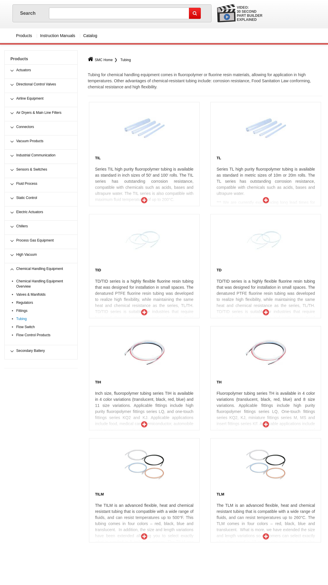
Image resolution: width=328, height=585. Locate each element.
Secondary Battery (30, 351)
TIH (98, 382)
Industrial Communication (35, 155)
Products (24, 35)
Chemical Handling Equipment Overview (39, 283)
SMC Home (100, 60)
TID (98, 270)
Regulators (24, 303)
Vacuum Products (29, 141)
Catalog (90, 35)
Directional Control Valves (36, 84)
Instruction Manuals (57, 35)
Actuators (23, 70)
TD (218, 270)
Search (28, 13)
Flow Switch (25, 327)
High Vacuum (26, 255)
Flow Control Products (33, 335)
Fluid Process (26, 184)
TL (218, 158)
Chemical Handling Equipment (39, 269)
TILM (99, 494)
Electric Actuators (29, 212)
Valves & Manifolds (30, 294)
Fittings (22, 311)
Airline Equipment (29, 98)
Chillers (22, 226)
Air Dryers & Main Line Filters (38, 113)
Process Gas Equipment (35, 240)
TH (218, 382)
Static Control (26, 198)
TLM (220, 494)
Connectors (25, 127)
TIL (98, 158)
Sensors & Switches (31, 169)
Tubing (125, 60)
